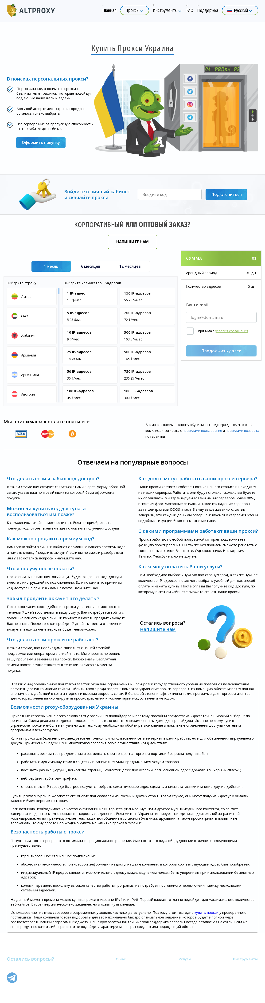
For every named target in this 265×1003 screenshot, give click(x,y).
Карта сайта (126, 983)
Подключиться (226, 194)
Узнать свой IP (245, 966)
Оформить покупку (41, 142)
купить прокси (206, 912)
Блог (237, 971)
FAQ (119, 971)
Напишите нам (132, 241)
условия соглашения (231, 357)
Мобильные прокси (195, 977)
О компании (126, 966)
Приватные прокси (194, 966)
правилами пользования (202, 430)
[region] (32, 345)
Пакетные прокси (193, 971)
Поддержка (126, 977)
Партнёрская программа (136, 988)
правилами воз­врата (242, 430)
